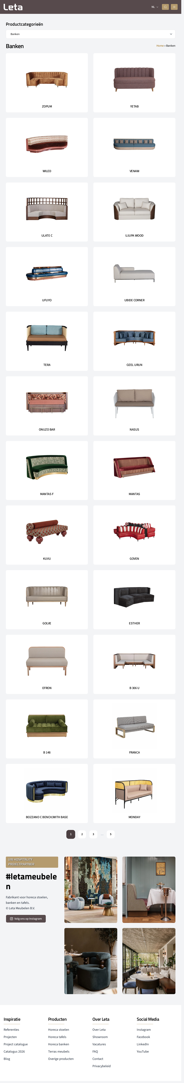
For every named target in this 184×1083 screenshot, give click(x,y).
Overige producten (61, 1058)
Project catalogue (16, 1044)
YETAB (134, 106)
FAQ (95, 1051)
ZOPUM (47, 106)
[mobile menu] (174, 6)
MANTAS (134, 494)
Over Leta (99, 1029)
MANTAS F (46, 494)
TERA (46, 364)
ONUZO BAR (47, 429)
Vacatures (99, 1044)
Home (160, 45)
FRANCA (134, 752)
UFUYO (47, 300)
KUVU (47, 558)
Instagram (144, 1029)
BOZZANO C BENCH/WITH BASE (47, 817)
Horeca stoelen (58, 1029)
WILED (47, 171)
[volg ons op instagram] (26, 918)
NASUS (134, 429)
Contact (97, 1058)
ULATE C (47, 235)
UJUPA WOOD (134, 235)
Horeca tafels (57, 1036)
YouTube (143, 1051)
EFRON (47, 688)
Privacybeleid (101, 1066)
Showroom (100, 1036)
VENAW (134, 171)
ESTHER (134, 623)
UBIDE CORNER (134, 300)
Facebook (143, 1036)
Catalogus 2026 (14, 1051)
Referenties (11, 1029)
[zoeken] (166, 6)
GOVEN (134, 558)
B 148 (47, 752)
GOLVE (46, 623)
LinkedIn (143, 1044)
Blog (7, 1058)
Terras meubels (58, 1051)
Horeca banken (58, 1044)
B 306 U (134, 688)
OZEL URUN (134, 364)
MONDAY (134, 817)
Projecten (10, 1036)
